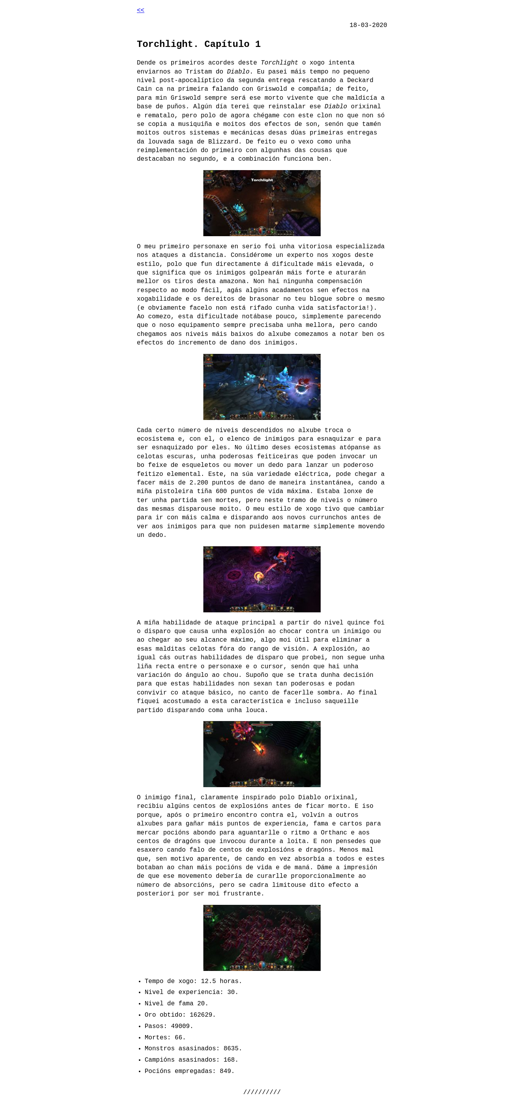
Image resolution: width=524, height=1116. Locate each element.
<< (140, 10)
